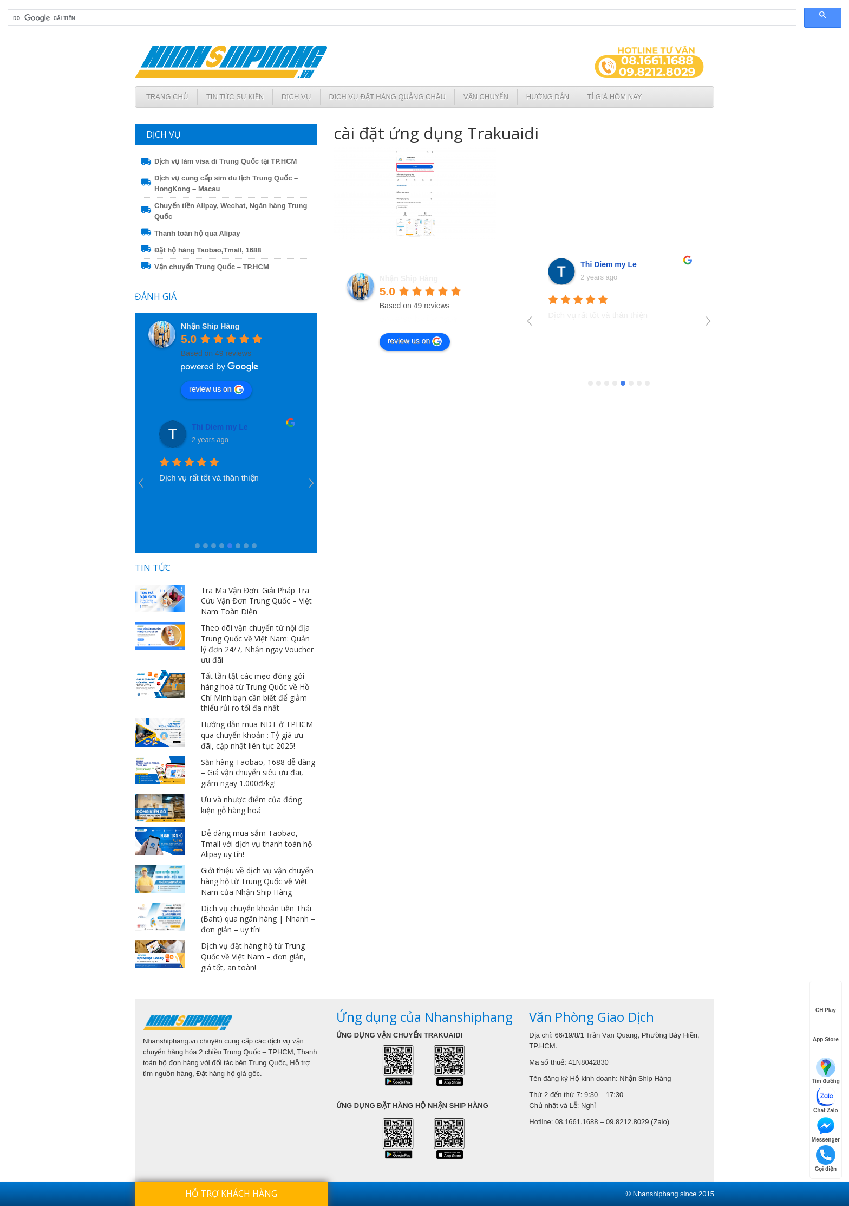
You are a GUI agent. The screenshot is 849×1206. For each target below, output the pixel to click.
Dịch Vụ (296, 97)
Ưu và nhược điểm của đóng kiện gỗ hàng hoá (251, 804)
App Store (826, 1029)
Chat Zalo (825, 1100)
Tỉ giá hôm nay (614, 97)
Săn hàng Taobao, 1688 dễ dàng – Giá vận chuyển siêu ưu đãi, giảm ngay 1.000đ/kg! (258, 773)
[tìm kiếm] (401, 17)
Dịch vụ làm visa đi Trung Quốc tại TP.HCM (225, 161)
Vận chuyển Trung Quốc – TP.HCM (211, 267)
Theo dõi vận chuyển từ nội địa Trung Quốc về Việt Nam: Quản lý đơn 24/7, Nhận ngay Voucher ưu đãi (257, 644)
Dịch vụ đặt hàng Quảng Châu (387, 97)
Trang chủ (167, 97)
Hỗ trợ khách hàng (231, 1193)
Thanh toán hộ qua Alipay (197, 233)
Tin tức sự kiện (235, 97)
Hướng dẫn (547, 97)
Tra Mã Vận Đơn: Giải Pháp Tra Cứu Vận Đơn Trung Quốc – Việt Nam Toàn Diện (256, 601)
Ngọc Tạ (207, 427)
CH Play (825, 1000)
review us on (216, 389)
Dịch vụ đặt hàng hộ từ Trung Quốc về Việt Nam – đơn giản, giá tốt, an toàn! (253, 956)
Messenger (826, 1129)
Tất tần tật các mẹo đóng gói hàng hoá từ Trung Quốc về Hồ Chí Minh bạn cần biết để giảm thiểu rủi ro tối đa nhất (255, 692)
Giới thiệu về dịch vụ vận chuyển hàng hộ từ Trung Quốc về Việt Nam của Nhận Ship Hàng (257, 881)
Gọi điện (826, 1158)
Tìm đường (826, 1071)
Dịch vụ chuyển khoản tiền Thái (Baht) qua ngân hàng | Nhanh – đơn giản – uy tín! (258, 919)
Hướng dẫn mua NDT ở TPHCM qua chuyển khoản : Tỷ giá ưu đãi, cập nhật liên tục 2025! (257, 735)
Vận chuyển (485, 97)
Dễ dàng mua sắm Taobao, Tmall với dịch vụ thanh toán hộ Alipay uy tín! (256, 844)
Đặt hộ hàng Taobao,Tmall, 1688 (208, 250)
